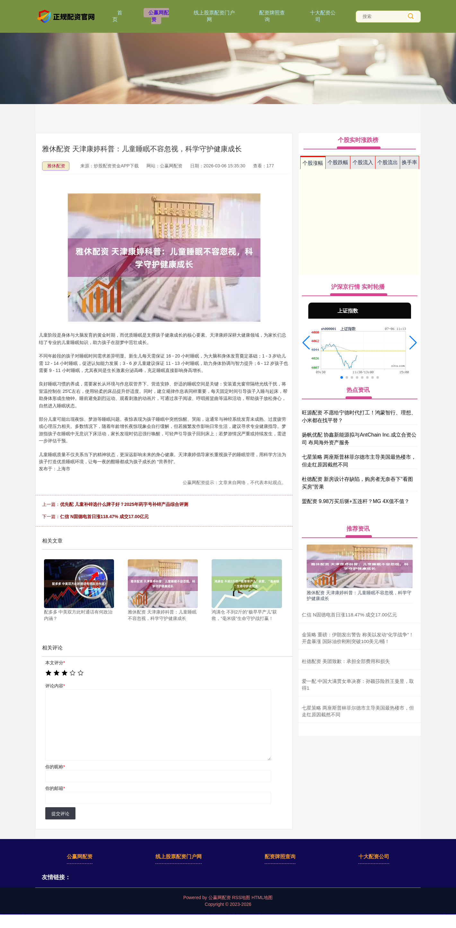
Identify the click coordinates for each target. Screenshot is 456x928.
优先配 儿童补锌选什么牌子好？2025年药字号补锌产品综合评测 (124, 504)
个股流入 (363, 162)
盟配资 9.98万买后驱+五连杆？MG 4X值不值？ (355, 501)
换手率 (409, 162)
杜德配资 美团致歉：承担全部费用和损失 (346, 661)
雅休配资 (56, 165)
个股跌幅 (338, 162)
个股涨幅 (313, 163)
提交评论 (60, 813)
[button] (306, 343)
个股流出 (387, 162)
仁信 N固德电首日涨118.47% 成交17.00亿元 (104, 516)
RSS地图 (241, 897)
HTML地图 (262, 897)
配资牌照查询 (272, 16)
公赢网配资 (158, 16)
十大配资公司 (323, 16)
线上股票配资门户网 (214, 16)
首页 (117, 16)
